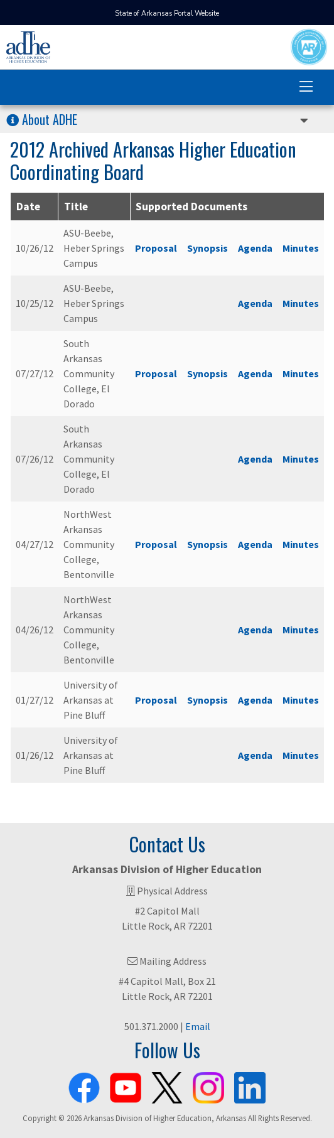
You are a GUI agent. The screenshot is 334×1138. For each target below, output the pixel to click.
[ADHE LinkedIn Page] (250, 1085)
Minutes (301, 248)
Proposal (156, 248)
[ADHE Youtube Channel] (125, 1085)
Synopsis (207, 248)
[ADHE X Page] (167, 1085)
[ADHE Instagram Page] (208, 1085)
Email (197, 1026)
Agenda (255, 248)
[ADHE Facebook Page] (84, 1085)
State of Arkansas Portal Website (167, 13)
